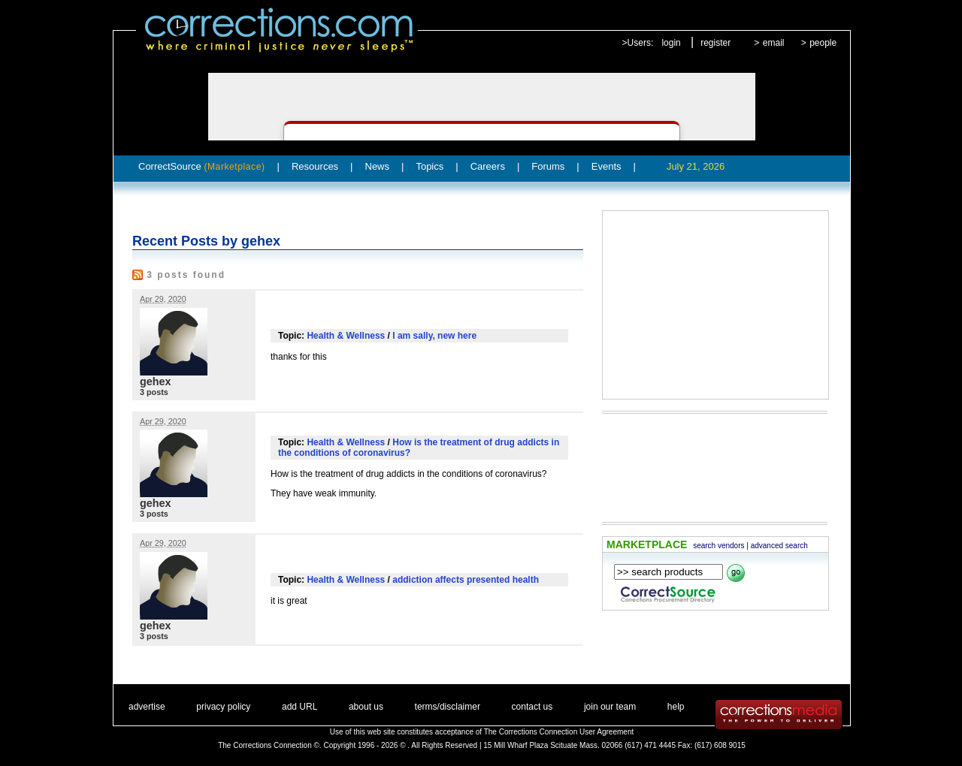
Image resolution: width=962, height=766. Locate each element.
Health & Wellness (346, 335)
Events (606, 166)
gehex (155, 381)
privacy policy (223, 706)
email (774, 43)
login (670, 43)
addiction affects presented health (465, 579)
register (715, 43)
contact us (532, 706)
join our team (610, 706)
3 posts (154, 392)
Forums (547, 166)
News (377, 166)
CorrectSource (201, 166)
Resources (315, 166)
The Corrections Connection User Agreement (559, 732)
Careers (487, 166)
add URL (299, 706)
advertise (147, 706)
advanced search (779, 545)
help (676, 706)
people (822, 43)
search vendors (718, 545)
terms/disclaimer (447, 706)
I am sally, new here (434, 335)
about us (366, 706)
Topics (429, 166)
